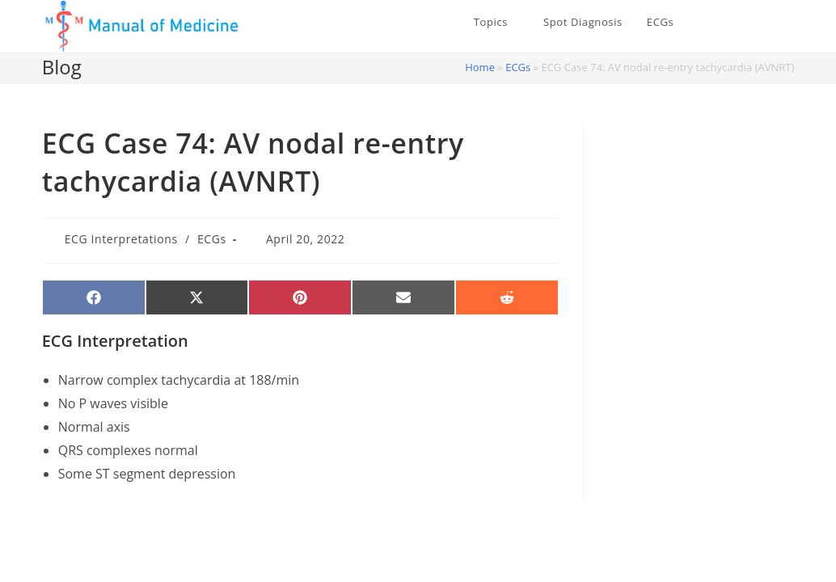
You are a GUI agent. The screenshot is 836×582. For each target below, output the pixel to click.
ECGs (517, 67)
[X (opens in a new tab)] (740, 22)
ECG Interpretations (121, 239)
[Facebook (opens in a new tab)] (764, 22)
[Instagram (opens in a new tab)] (788, 22)
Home (480, 67)
